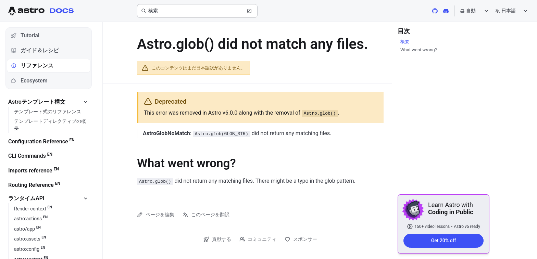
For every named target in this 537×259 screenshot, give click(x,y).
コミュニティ (258, 239)
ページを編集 (155, 215)
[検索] (197, 11)
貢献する (217, 239)
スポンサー (301, 239)
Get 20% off (443, 240)
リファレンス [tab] (32, 65)
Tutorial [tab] (25, 35)
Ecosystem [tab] (29, 80)
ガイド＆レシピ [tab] (35, 50)
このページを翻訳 (206, 215)
